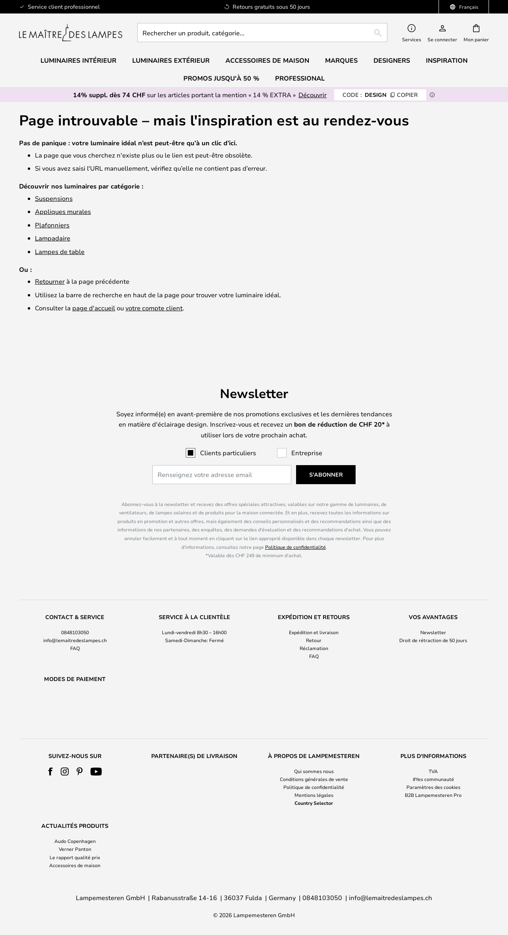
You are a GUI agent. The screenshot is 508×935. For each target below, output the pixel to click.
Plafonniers (52, 225)
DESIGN (380, 94)
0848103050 (75, 611)
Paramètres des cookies (433, 787)
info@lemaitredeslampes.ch (75, 620)
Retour (313, 620)
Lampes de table (60, 251)
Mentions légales (313, 795)
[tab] (75, 617)
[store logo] (70, 32)
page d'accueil (93, 308)
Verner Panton (75, 849)
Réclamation (314, 628)
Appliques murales (63, 211)
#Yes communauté (433, 779)
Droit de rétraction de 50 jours (433, 620)
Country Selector (313, 803)
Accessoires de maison (74, 865)
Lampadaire (52, 238)
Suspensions (54, 198)
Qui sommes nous (314, 771)
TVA (433, 771)
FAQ (75, 628)
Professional (300, 78)
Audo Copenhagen (75, 841)
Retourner (50, 281)
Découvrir (312, 94)
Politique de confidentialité (295, 526)
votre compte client (154, 308)
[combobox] (262, 32)
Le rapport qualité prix (75, 857)
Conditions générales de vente (314, 779)
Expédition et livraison (314, 611)
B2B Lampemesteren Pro (433, 795)
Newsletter (433, 611)
